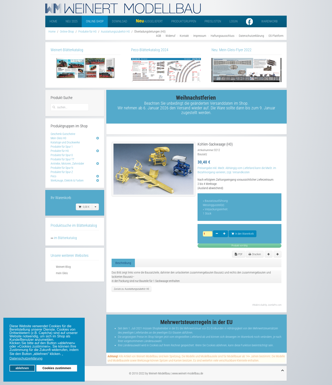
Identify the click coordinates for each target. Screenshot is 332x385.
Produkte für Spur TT (62, 159)
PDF (238, 254)
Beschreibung (123, 263)
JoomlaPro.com (274, 305)
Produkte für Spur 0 (62, 155)
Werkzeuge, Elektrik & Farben (67, 180)
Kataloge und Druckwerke (65, 142)
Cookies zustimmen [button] (56, 368)
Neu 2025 (71, 21)
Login (234, 21)
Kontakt (184, 35)
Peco (53, 176)
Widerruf (170, 35)
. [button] (62, 354)
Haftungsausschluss (222, 35)
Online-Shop (95, 21)
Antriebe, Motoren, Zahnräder (67, 163)
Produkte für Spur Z (62, 172)
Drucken (255, 254)
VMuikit (255, 305)
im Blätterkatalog (65, 238)
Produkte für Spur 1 (62, 146)
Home (53, 21)
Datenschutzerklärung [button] (26, 358)
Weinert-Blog (63, 266)
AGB (158, 35)
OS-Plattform (276, 35)
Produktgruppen (183, 21)
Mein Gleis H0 (58, 138)
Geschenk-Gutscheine (63, 134)
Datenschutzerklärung (251, 35)
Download (119, 21)
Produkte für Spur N (62, 167)
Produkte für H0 (87, 31)
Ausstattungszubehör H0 (115, 31)
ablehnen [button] (22, 368)
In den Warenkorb (242, 233)
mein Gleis (62, 273)
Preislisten (213, 21)
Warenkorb (269, 21)
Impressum (199, 35)
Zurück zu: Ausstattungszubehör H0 (131, 288)
